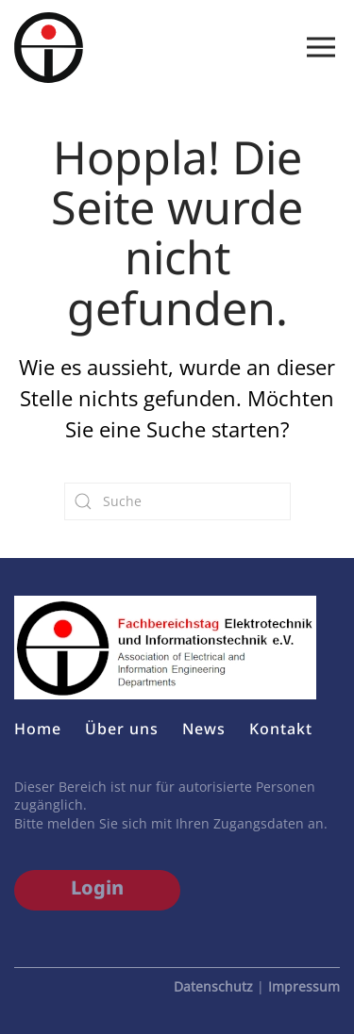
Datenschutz (213, 986)
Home (37, 728)
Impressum (304, 986)
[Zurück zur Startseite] (48, 47)
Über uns (122, 728)
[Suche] (177, 501)
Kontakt (280, 728)
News (204, 728)
